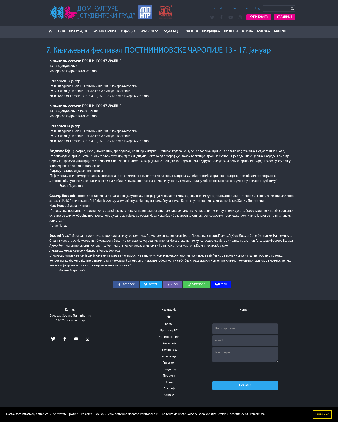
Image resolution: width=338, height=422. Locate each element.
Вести (60, 31)
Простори (190, 31)
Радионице (171, 31)
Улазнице (284, 17)
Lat (247, 8)
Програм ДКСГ (79, 31)
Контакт (280, 31)
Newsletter (220, 8)
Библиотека (149, 31)
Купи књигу (259, 17)
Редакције (128, 31)
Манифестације (105, 31)
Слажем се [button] (322, 414)
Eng (257, 8)
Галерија (263, 31)
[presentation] (245, 371)
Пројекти (231, 31)
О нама (247, 31)
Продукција (211, 31)
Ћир (235, 8)
